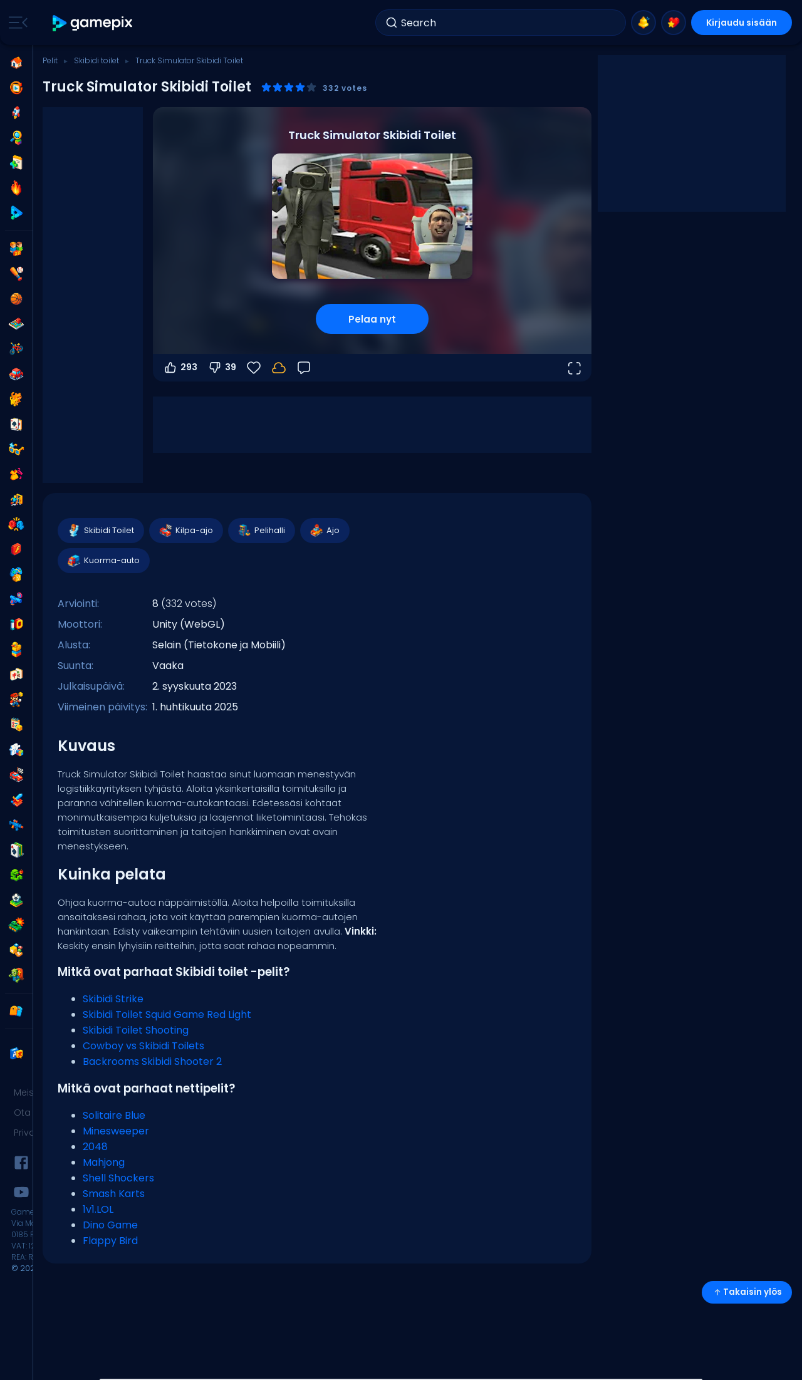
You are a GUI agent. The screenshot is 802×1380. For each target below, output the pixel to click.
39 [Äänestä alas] (221, 367)
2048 (95, 1146)
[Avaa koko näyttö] (573, 367)
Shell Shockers (118, 1178)
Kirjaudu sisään (741, 22)
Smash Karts (114, 1193)
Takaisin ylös (747, 1292)
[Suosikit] (253, 367)
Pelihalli (261, 530)
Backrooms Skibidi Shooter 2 (152, 1061)
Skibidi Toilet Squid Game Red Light (167, 1014)
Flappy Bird (110, 1240)
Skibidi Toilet (100, 530)
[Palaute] (303, 367)
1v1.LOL (98, 1209)
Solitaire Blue (114, 1115)
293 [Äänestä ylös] (180, 367)
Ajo (324, 530)
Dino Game (110, 1225)
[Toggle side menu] (15, 22)
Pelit (50, 60)
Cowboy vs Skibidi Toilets (143, 1046)
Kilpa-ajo (185, 530)
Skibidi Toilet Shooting (136, 1030)
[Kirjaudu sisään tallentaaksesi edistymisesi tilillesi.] (278, 367)
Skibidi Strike (113, 999)
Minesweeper (116, 1131)
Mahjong (104, 1162)
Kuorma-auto (103, 560)
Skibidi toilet (96, 60)
